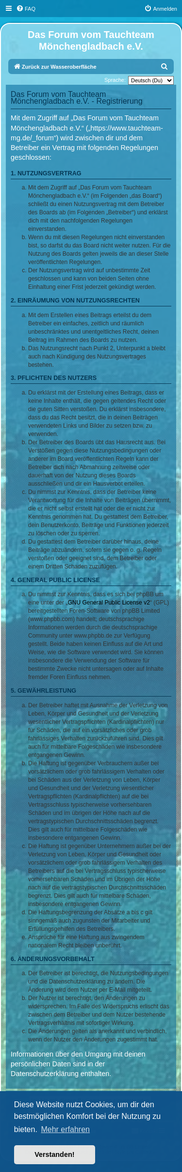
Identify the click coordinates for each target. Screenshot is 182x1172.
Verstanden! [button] (54, 1154)
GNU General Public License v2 (108, 602)
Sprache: (115, 80)
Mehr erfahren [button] (65, 1129)
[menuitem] (25, 9)
